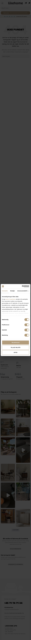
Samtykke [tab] (5, 291)
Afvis (15, 352)
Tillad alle (15, 342)
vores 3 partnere (10, 299)
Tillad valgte (15, 347)
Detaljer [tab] (12, 291)
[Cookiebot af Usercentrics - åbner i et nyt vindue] (22, 286)
